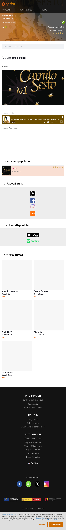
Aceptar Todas (56, 524)
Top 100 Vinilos (33, 449)
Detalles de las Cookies (52, 520)
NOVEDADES (7, 10)
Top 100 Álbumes (33, 442)
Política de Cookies (33, 407)
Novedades (7, 47)
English (34, 463)
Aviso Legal (33, 404)
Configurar (41, 524)
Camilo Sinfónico (10, 291)
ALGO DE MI (39, 332)
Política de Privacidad (33, 400)
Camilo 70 (7, 332)
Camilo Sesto (6, 19)
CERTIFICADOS (26, 10)
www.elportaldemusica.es (10, 514)
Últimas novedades (33, 439)
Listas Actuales (33, 457)
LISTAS (44, 10)
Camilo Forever (41, 291)
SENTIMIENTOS (9, 372)
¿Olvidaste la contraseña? (33, 427)
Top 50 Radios (33, 453)
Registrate (33, 419)
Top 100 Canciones (33, 446)
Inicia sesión (59, 10)
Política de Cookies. (39, 518)
